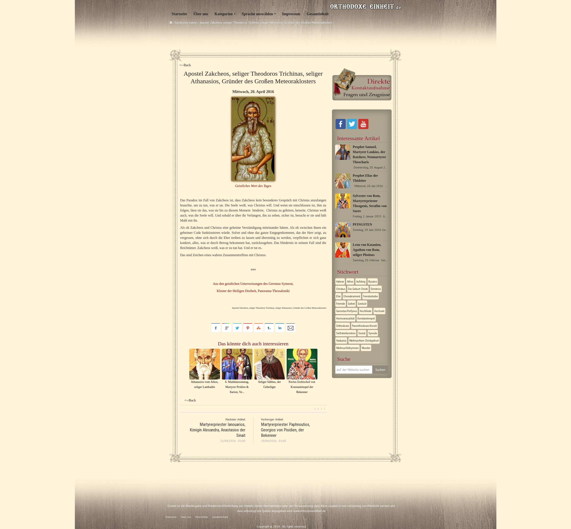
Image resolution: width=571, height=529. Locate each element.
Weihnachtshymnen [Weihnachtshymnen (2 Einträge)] (347, 348)
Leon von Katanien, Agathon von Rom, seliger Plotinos (367, 250)
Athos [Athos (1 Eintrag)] (350, 281)
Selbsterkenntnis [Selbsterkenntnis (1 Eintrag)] (345, 333)
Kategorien (224, 14)
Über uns (200, 14)
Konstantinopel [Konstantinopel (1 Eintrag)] (366, 318)
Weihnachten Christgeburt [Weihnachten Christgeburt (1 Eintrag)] (364, 340)
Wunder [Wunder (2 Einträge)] (366, 348)
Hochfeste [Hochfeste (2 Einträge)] (365, 311)
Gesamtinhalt (318, 14)
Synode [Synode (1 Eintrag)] (372, 333)
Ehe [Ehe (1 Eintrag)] (338, 296)
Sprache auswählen (257, 14)
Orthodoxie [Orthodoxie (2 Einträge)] (342, 325)
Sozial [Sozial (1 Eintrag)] (361, 333)
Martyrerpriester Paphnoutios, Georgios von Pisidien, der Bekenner (285, 430)
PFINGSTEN (362, 224)
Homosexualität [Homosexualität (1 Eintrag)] (345, 318)
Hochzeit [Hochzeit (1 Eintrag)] (379, 311)
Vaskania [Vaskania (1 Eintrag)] (341, 340)
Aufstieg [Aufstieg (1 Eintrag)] (360, 281)
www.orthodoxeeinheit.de (309, 511)
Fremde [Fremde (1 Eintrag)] (340, 303)
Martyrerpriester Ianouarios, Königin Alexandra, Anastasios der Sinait (217, 430)
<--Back (185, 65)
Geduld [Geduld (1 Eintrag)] (362, 303)
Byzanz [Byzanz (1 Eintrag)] (372, 281)
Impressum (291, 14)
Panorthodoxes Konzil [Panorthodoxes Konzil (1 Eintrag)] (364, 325)
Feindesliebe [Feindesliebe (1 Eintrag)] (370, 296)
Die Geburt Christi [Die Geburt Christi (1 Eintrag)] (358, 289)
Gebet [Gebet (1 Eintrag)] (351, 303)
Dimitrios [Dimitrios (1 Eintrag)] (376, 289)
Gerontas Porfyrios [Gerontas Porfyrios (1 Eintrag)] (346, 311)
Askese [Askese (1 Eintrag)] (340, 281)
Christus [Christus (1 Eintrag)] (340, 289)
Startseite (179, 14)
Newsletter (201, 516)
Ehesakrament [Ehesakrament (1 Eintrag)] (352, 296)
